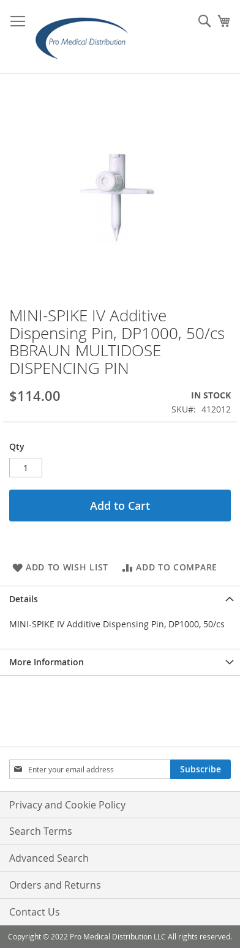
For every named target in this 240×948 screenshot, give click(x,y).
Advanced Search (49, 858)
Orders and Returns (55, 885)
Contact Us (34, 912)
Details (23, 599)
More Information (46, 662)
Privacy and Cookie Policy (67, 805)
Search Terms (40, 831)
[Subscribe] (200, 769)
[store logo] (86, 37)
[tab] (120, 599)
